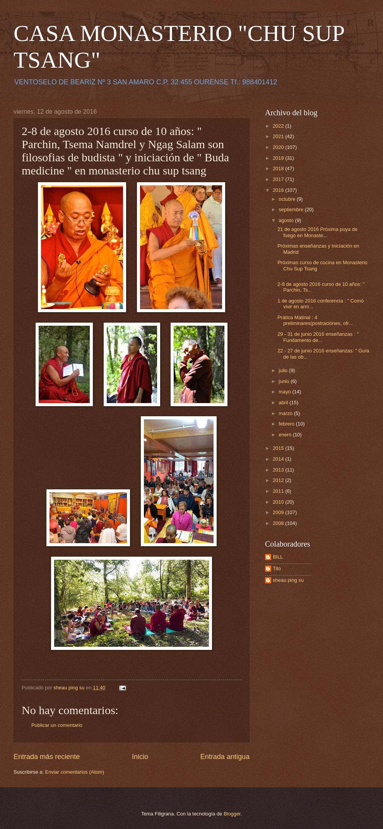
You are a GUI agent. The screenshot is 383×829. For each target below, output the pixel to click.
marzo (286, 413)
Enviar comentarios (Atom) (74, 772)
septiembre (291, 209)
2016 (279, 190)
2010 (279, 502)
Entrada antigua (225, 757)
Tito (277, 568)
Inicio (140, 757)
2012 (279, 480)
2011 (279, 491)
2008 (279, 523)
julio (284, 370)
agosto (287, 220)
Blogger (232, 814)
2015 (279, 448)
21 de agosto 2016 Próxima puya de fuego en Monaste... (317, 232)
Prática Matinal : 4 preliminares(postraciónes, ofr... (315, 320)
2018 (279, 168)
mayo (285, 392)
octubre (288, 199)
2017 (279, 179)
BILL (278, 557)
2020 (279, 147)
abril (284, 402)
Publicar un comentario (56, 725)
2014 (279, 459)
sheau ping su (288, 580)
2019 (279, 158)
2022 (279, 126)
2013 (279, 470)
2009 (279, 512)
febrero (287, 424)
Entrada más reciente (47, 757)
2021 (279, 136)
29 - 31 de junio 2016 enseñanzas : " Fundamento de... (317, 337)
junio (285, 381)
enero (286, 435)
